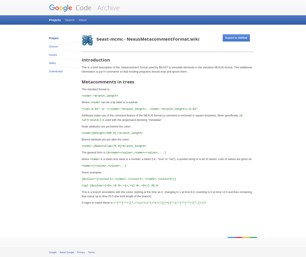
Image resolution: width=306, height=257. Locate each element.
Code (70, 7)
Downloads (56, 71)
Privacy (81, 252)
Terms (91, 252)
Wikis (52, 63)
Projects (55, 20)
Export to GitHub (236, 37)
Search (69, 20)
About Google (67, 252)
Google (53, 252)
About (83, 20)
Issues (53, 54)
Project (53, 38)
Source (53, 46)
